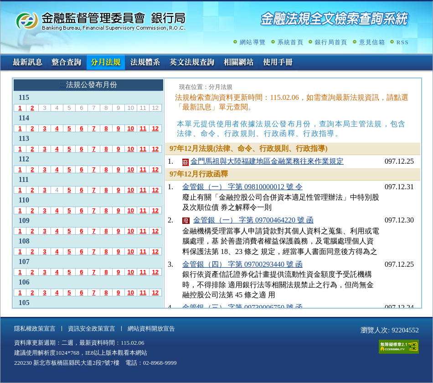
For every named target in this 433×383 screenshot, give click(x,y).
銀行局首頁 (331, 42)
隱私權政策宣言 (35, 328)
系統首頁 (291, 42)
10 (130, 128)
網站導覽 (253, 42)
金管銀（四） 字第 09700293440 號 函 (242, 264)
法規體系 (145, 63)
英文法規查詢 (192, 63)
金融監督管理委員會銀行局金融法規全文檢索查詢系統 (101, 21)
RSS (403, 42)
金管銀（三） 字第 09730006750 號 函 (242, 307)
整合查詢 (66, 63)
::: (3, 58)
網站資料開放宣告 (151, 328)
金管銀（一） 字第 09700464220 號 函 (253, 220)
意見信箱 (372, 42)
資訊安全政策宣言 (91, 328)
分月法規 (105, 63)
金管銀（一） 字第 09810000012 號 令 (242, 187)
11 (142, 128)
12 (155, 128)
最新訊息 (27, 63)
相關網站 (238, 63)
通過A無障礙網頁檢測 (399, 347)
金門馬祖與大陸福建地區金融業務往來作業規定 (267, 161)
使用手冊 (278, 63)
